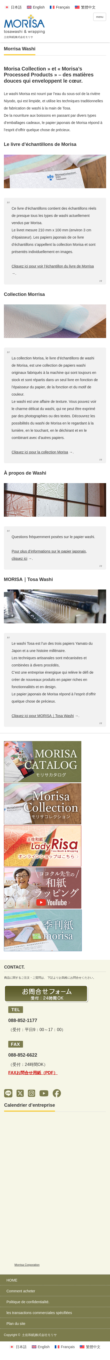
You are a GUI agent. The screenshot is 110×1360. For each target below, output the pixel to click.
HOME (11, 1280)
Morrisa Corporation (27, 1264)
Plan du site (15, 1324)
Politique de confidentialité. (28, 1302)
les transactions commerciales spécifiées (39, 1313)
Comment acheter (20, 1291)
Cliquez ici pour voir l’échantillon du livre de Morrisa (53, 266)
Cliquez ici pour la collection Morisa (40, 452)
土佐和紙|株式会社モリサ (39, 1335)
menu (99, 16)
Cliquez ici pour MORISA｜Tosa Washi (43, 716)
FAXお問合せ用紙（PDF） (33, 1073)
